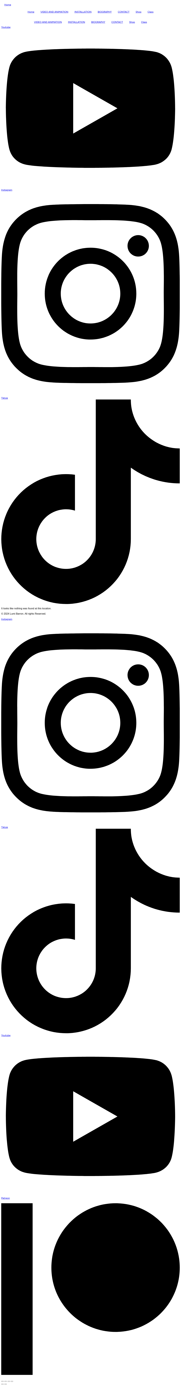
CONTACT (123, 11)
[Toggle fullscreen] (5, 1381)
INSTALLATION (82, 11)
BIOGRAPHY (105, 11)
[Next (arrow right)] (5, 1384)
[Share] (9, 1381)
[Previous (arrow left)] (2, 1384)
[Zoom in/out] (2, 1381)
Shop (138, 11)
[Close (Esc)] (12, 1381)
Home (7, 4)
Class (150, 11)
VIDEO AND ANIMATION (54, 11)
